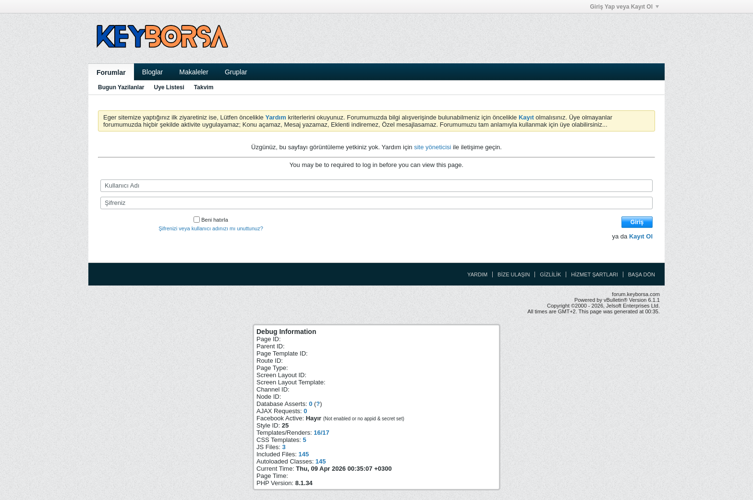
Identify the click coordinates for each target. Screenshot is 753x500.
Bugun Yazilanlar (121, 87)
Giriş (637, 222)
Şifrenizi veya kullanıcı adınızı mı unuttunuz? (210, 228)
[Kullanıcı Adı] (376, 185)
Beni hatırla (211, 220)
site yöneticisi (432, 147)
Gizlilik (550, 274)
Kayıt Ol (641, 236)
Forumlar (111, 72)
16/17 (321, 432)
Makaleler (193, 72)
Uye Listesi (169, 87)
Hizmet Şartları (594, 274)
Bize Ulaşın (514, 274)
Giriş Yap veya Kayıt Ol (624, 6)
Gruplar (236, 72)
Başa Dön (641, 274)
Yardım (477, 274)
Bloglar (152, 72)
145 (303, 454)
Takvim (203, 87)
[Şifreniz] (376, 203)
